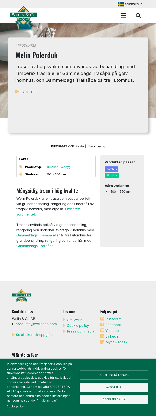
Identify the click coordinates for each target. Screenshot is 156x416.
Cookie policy (78, 325)
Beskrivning (96, 146)
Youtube (112, 331)
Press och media (80, 331)
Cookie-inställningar (113, 374)
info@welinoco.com (41, 324)
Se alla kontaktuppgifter (35, 334)
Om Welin (74, 320)
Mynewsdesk (116, 342)
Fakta (80, 146)
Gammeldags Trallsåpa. (35, 246)
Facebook (113, 325)
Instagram (113, 319)
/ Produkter (25, 45)
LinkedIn (112, 336)
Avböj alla (114, 387)
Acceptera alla (114, 399)
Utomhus (112, 175)
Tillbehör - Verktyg (58, 167)
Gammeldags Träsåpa (34, 235)
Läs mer (29, 91)
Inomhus (111, 169)
